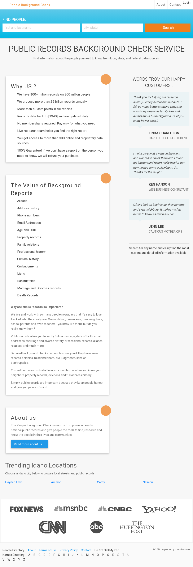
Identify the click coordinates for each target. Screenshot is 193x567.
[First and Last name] (41, 28)
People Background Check (29, 5)
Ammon (56, 482)
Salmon (148, 482)
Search (168, 27)
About (161, 5)
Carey (101, 482)
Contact (175, 5)
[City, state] (112, 28)
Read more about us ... (29, 444)
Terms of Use (48, 550)
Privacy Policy (69, 550)
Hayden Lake (14, 482)
